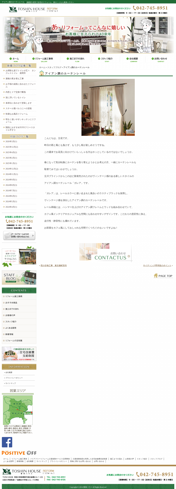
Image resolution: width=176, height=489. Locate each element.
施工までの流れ (116, 459)
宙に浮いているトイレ (16, 97)
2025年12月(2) (12, 147)
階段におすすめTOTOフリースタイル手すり (20, 128)
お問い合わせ (99, 461)
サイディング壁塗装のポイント (157, 265)
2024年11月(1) (12, 174)
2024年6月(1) (11, 196)
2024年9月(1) (11, 180)
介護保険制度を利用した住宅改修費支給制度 (90, 459)
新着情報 (20, 461)
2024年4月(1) (11, 207)
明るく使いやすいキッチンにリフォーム (21, 120)
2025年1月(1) (11, 163)
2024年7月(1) (11, 191)
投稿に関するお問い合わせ (80, 461)
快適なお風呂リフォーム (17, 114)
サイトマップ (10, 383)
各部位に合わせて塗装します (19, 103)
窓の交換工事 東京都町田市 (54, 265)
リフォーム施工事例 (19, 459)
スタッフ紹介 (142, 459)
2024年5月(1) (11, 201)
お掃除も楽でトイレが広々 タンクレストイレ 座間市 (21, 71)
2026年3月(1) (11, 141)
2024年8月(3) (11, 185)
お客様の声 (129, 459)
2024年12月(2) (12, 169)
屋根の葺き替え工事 (15, 79)
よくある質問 (8, 461)
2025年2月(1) (11, 158)
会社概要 (8, 372)
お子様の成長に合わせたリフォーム (21, 85)
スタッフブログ (54, 67)
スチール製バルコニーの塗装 (19, 108)
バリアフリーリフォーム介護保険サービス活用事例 (50, 459)
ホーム (42, 67)
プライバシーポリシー (14, 378)
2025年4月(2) (11, 152)
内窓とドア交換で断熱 (16, 92)
